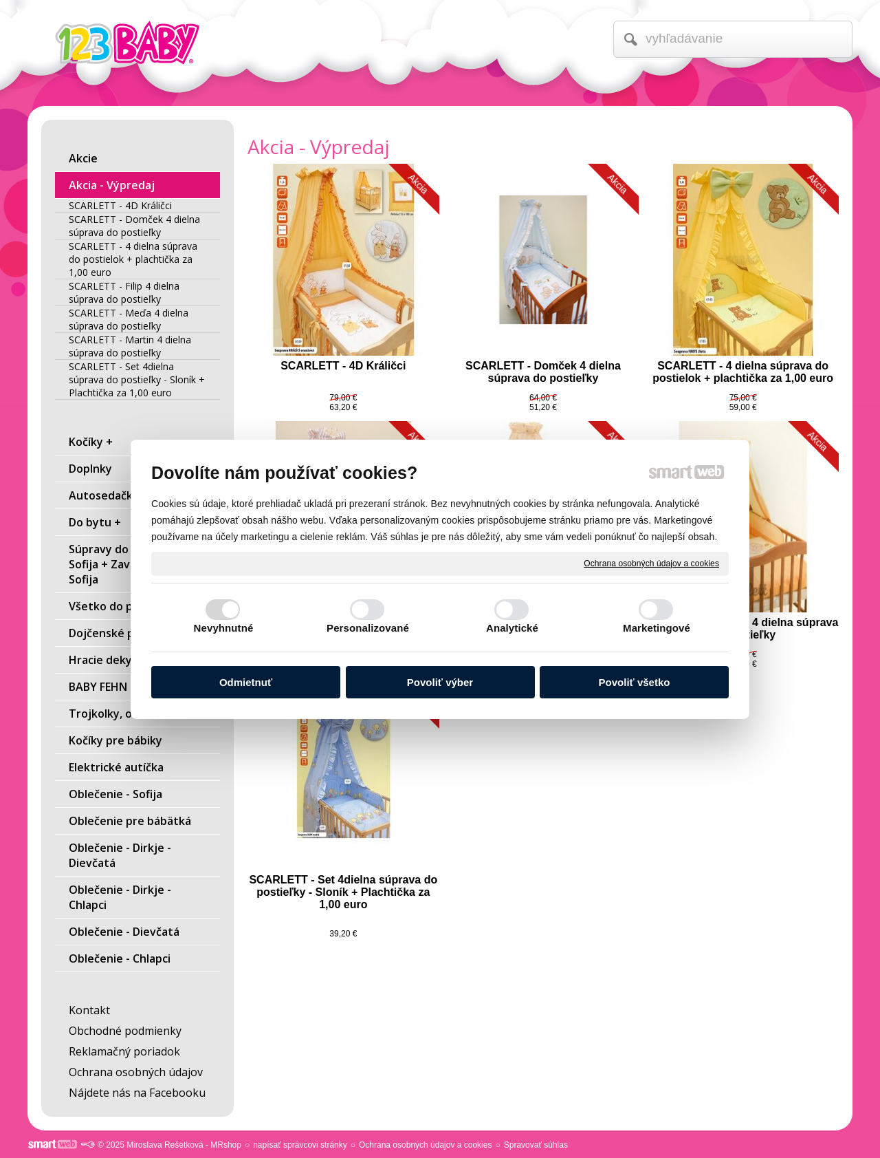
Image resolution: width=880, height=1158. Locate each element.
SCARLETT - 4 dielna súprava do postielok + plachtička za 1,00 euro (742, 372)
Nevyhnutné (224, 628)
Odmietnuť (245, 682)
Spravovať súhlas (536, 1145)
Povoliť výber (440, 682)
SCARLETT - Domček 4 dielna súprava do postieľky (544, 372)
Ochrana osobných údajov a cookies (651, 563)
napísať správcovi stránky (300, 1145)
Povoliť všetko (634, 682)
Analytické (512, 628)
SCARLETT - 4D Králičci (343, 366)
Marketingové (656, 628)
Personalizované (368, 628)
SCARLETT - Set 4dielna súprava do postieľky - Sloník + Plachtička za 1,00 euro (344, 892)
